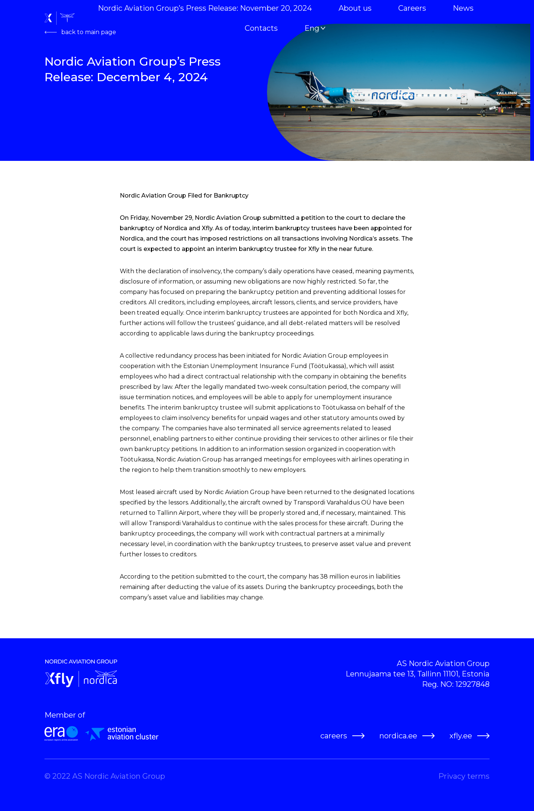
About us (355, 8)
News (463, 8)
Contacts (261, 28)
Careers (412, 8)
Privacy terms (464, 776)
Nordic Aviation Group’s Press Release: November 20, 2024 (205, 8)
